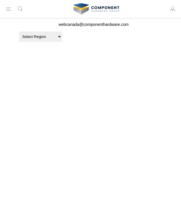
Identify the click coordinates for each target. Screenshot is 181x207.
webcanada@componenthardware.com (94, 24)
